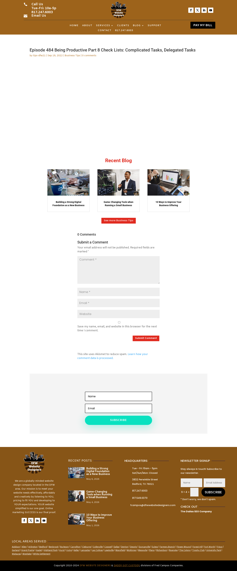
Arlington (33, 547)
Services (103, 25)
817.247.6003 (124, 30)
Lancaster (85, 550)
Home (74, 25)
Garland (16, 550)
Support (154, 25)
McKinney (131, 550)
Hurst (62, 550)
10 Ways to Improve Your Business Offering (99, 517)
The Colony (185, 550)
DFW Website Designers (95, 565)
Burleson (64, 547)
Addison (16, 547)
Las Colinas (97, 550)
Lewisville (109, 550)
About (87, 25)
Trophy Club (198, 550)
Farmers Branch (167, 547)
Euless (155, 547)
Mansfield (120, 550)
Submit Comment (146, 338)
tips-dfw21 (39, 55)
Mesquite (142, 550)
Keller (76, 550)
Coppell (108, 547)
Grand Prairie (27, 550)
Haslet (39, 550)
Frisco (220, 547)
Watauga (16, 554)
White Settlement (41, 554)
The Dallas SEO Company (196, 511)
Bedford (43, 547)
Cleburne (86, 547)
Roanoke (173, 550)
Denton (124, 547)
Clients (123, 25)
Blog (137, 25)
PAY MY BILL (202, 25)
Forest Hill (197, 547)
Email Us (38, 15)
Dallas (116, 547)
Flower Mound (184, 547)
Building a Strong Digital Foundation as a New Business (98, 471)
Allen (24, 547)
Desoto (133, 547)
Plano (152, 550)
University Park (213, 550)
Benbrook (53, 547)
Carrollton (75, 547)
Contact (104, 30)
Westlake (26, 554)
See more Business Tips (118, 220)
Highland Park (50, 550)
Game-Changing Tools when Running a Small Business (99, 494)
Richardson (161, 550)
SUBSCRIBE (213, 492)
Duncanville (144, 547)
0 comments (89, 55)
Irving (69, 550)
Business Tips (72, 55)
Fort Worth (209, 547)
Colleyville (98, 547)
